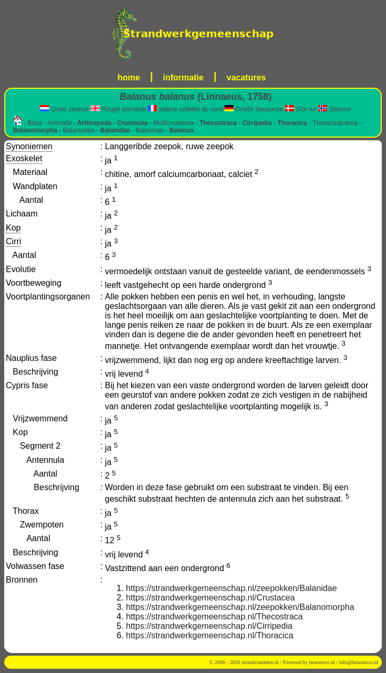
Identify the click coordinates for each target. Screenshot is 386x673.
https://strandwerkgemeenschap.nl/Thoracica (209, 635)
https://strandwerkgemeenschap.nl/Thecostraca (214, 616)
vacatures (246, 77)
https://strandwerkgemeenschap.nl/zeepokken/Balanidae (231, 588)
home (129, 77)
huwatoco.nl (322, 662)
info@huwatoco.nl (358, 662)
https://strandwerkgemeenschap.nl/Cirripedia (209, 626)
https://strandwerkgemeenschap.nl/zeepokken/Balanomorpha (240, 607)
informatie (183, 77)
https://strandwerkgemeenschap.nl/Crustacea (210, 597)
